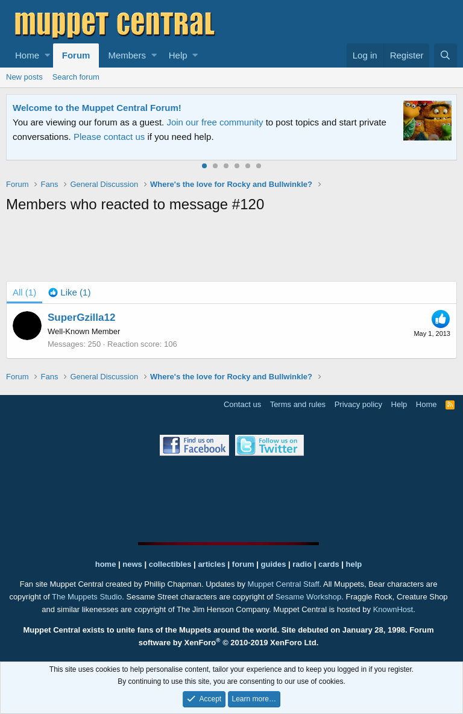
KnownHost (393, 609)
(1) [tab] (24, 292)
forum (243, 564)
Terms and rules (298, 404)
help (354, 564)
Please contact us (109, 136)
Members (127, 55)
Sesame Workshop (309, 596)
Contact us (242, 404)
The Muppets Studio (87, 596)
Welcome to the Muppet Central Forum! (97, 108)
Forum (76, 55)
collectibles (170, 564)
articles (212, 564)
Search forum (75, 76)
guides (273, 564)
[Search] (445, 55)
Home (27, 55)
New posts (24, 76)
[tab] (69, 292)
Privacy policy (358, 404)
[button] (47, 55)
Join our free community (214, 122)
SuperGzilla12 (81, 317)
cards (328, 564)
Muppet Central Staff (284, 584)
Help (178, 55)
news (132, 564)
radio (302, 564)
